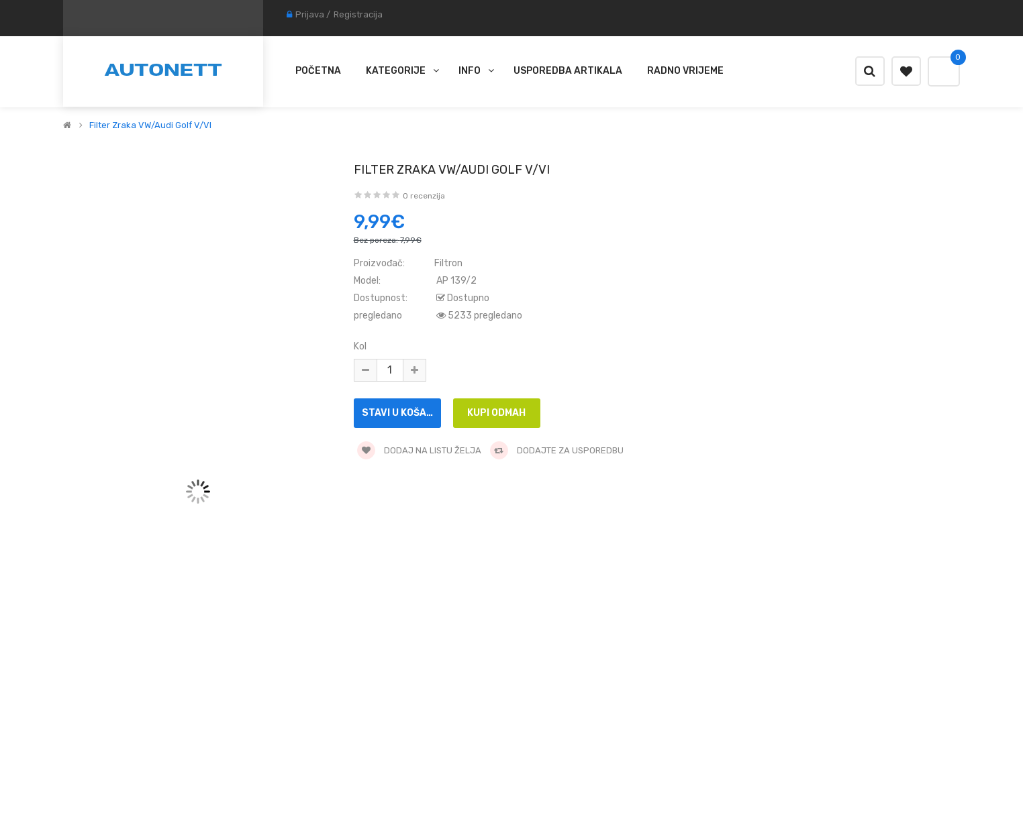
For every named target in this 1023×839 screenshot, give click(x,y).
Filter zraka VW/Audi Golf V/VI (150, 125)
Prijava (309, 14)
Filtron (448, 263)
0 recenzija (424, 196)
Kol (360, 346)
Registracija (358, 14)
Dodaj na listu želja (419, 450)
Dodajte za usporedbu (557, 450)
